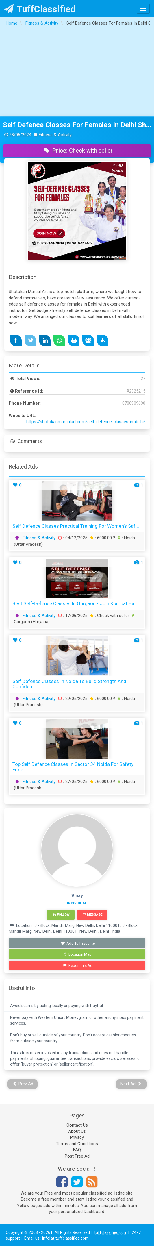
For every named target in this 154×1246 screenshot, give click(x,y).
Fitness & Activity (39, 537)
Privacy (77, 1137)
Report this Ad (77, 965)
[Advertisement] (77, 72)
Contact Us (77, 1125)
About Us (77, 1131)
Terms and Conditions (77, 1143)
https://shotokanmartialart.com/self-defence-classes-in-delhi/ (85, 421)
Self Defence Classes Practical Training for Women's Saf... (75, 526)
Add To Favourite (77, 943)
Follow (61, 915)
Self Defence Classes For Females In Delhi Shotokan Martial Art (77, 125)
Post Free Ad (77, 1156)
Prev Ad (23, 1083)
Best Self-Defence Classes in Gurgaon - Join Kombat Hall (74, 603)
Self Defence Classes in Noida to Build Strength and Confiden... (69, 684)
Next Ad (130, 1083)
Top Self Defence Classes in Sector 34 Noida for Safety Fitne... (72, 767)
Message (92, 915)
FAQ (77, 1149)
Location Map (78, 954)
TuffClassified (40, 8)
